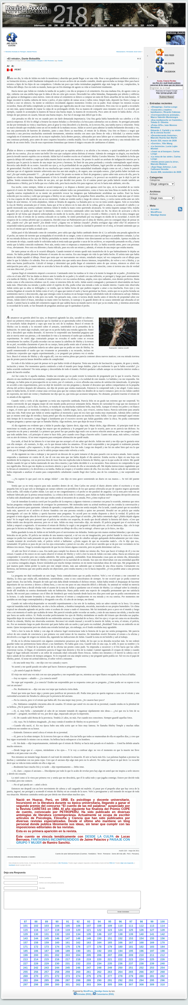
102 (36, 925)
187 (46, 950)
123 (110, 929)
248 (99, 967)
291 (110, 980)
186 (36, 950)
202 (57, 955)
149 (88, 938)
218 (45, 61)
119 (67, 929)
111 (131, 925)
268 (162, 971)
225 (152, 959)
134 (78, 934)
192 (99, 950)
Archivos (154, 194)
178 (99, 946)
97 (130, 921)
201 (46, 955)
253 (152, 967)
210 (141, 955)
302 (92, 25)
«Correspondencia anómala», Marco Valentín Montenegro (165, 116)
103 (46, 925)
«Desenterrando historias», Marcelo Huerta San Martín (164, 136)
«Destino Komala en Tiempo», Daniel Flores (21, 52)
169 (152, 942)
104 (57, 925)
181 (131, 946)
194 (120, 950)
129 (25, 934)
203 (67, 955)
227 (25, 963)
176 (78, 946)
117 (46, 929)
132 (57, 934)
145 (46, 938)
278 (120, 976)
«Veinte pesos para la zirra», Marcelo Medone (165, 163)
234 (99, 963)
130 (36, 934)
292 (120, 980)
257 (46, 971)
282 (162, 976)
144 (36, 938)
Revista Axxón (26, 7)
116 (36, 929)
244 (57, 967)
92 (78, 921)
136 (99, 934)
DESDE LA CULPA (99, 836)
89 (46, 921)
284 (36, 980)
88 (36, 921)
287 (67, 980)
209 (131, 955)
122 (99, 929)
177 (88, 946)
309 (136, 25)
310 (142, 25)
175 (67, 946)
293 (131, 980)
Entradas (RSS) (82, 994)
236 (120, 963)
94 (99, 921)
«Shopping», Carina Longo (164, 107)
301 (86, 25)
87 (25, 921)
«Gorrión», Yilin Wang (161, 143)
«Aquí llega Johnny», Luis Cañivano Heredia (164, 168)
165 (110, 942)
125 (131, 929)
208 (120, 955)
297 (62, 25)
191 (88, 950)
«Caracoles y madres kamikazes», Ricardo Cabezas (165, 111)
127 (152, 929)
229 (46, 963)
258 (57, 971)
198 (162, 950)
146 (57, 938)
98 (141, 921)
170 (162, 942)
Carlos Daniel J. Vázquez (34, 61)
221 (110, 959)
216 (57, 959)
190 (78, 950)
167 (131, 942)
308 (129, 25)
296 (56, 25)
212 (162, 955)
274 (78, 976)
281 (152, 976)
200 (36, 955)
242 (36, 967)
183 (152, 946)
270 (36, 976)
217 (67, 959)
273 (67, 976)
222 (120, 959)
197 (152, 950)
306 (117, 25)
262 (99, 971)
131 (46, 934)
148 (78, 938)
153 (131, 938)
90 (57, 921)
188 (57, 950)
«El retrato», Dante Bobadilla (23, 58)
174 (57, 946)
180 (120, 946)
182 (141, 946)
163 (88, 942)
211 (152, 955)
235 (110, 963)
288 (78, 980)
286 (57, 980)
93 (88, 921)
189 (67, 950)
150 (99, 938)
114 (162, 925)
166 (120, 942)
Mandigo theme (158, 215)
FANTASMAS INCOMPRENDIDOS (55, 839)
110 (120, 925)
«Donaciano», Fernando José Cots (128, 52)
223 (131, 959)
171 (25, 946)
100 (162, 921)
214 (36, 959)
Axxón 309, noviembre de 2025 (166, 172)
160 (57, 942)
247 (88, 967)
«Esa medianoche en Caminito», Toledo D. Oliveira (167, 121)
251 (131, 967)
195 (131, 950)
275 (88, 976)
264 (120, 971)
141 (152, 934)
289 (88, 980)
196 (141, 950)
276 (99, 976)
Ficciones (50, 61)
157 (25, 942)
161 (67, 942)
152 (120, 938)
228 (36, 963)
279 (131, 976)
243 (46, 967)
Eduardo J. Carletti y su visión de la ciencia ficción (166, 131)
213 (25, 959)
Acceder (155, 209)
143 (25, 938)
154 (141, 938)
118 (57, 929)
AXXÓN (150, 25)
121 (88, 929)
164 (99, 942)
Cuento (60, 61)
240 (162, 963)
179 (110, 946)
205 (88, 955)
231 (67, 963)
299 (74, 25)
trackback (12, 865)
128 (162, 929)
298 (68, 25)
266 (141, 971)
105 (67, 925)
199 (25, 955)
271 (46, 976)
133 (67, 934)
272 (57, 976)
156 (162, 938)
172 (36, 946)
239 (152, 963)
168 (141, 942)
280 (141, 976)
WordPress (156, 212)
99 (152, 921)
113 (152, 925)
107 (88, 925)
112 (141, 925)
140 (141, 934)
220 (99, 959)
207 (110, 955)
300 (80, 25)
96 (120, 921)
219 (88, 959)
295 (49, 25)
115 (25, 929)
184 (162, 946)
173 (46, 946)
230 (57, 963)
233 (88, 963)
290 (99, 980)
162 (78, 942)
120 (78, 929)
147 (67, 938)
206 (99, 955)
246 (78, 967)
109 (110, 925)
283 (25, 980)
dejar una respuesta (126, 863)
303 (99, 25)
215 (46, 959)
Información (39, 25)
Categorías (155, 180)
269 (25, 976)
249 (110, 967)
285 (46, 980)
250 (120, 967)
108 (99, 925)
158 (36, 942)
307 (123, 25)
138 (120, 934)
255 (25, 971)
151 (110, 938)
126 (141, 929)
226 (162, 959)
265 (131, 971)
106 (78, 925)
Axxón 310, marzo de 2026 (164, 140)
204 (78, 955)
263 (110, 971)
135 (88, 934)
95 (109, 921)
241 (25, 967)
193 (110, 950)
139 (131, 934)
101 (25, 925)
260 (78, 971)
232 (78, 963)
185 (25, 950)
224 (141, 959)
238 (141, 963)
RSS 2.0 (112, 863)
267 (152, 971)
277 (110, 976)
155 (152, 938)
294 (141, 980)
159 (46, 942)
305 (111, 25)
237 (131, 963)
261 (88, 971)
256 (36, 971)
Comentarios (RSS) (103, 994)
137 (110, 934)
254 (162, 967)
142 (162, 934)
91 (67, 921)
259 (67, 971)
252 (141, 967)
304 (105, 25)
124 (120, 929)
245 (67, 967)
